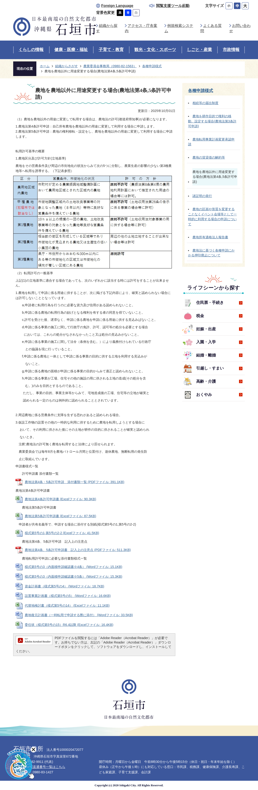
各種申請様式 (152, 66)
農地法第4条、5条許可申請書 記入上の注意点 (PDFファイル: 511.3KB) (78, 550)
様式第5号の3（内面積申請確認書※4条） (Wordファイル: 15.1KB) (73, 567)
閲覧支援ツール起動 (172, 6)
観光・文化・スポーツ (155, 49)
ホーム (45, 66)
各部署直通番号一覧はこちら (44, 767)
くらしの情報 (31, 49)
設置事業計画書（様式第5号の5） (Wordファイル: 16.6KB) (68, 596)
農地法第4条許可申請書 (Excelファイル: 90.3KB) (60, 499)
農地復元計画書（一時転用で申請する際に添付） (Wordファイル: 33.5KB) (79, 615)
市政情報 (231, 49)
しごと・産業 (199, 49)
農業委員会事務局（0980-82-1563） (110, 66)
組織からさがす (66, 66)
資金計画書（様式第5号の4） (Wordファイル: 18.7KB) (64, 586)
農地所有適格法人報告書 (210, 237)
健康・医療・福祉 (71, 49)
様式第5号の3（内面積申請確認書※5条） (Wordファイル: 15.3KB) (73, 576)
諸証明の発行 (202, 196)
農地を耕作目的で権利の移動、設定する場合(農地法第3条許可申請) (212, 121)
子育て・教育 (111, 49)
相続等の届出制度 (205, 103)
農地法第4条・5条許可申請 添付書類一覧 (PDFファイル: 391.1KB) (74, 482)
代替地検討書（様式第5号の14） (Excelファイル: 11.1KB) (67, 605)
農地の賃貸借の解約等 (208, 157)
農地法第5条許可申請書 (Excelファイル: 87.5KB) (60, 516)
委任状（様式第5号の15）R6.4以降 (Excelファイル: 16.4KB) (69, 625)
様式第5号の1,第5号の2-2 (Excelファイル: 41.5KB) (62, 533)
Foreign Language (117, 6)
